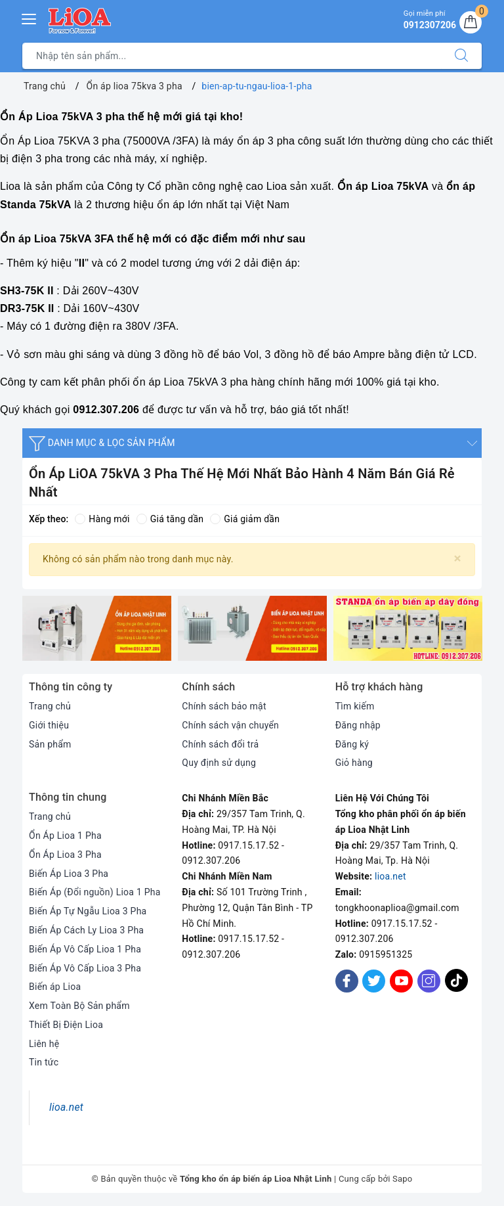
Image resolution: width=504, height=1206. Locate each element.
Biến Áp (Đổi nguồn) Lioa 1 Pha (95, 892)
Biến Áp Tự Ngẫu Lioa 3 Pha (87, 911)
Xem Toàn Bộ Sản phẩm (79, 1005)
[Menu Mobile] (29, 17)
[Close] (457, 558)
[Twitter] (373, 981)
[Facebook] (346, 981)
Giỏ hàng (354, 762)
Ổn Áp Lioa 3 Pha (65, 854)
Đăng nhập (358, 725)
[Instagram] (428, 981)
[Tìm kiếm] (461, 56)
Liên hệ (44, 1043)
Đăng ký (352, 744)
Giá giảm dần (245, 519)
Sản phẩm (50, 744)
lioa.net (390, 876)
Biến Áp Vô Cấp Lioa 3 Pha (85, 968)
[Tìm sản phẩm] (232, 56)
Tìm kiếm (355, 706)
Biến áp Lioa (55, 986)
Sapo (402, 1179)
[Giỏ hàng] (470, 22)
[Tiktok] (456, 989)
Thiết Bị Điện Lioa (66, 1024)
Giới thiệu (49, 725)
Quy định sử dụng (219, 762)
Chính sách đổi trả (220, 744)
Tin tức (43, 1062)
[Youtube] (401, 981)
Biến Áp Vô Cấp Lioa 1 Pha (85, 949)
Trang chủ (50, 706)
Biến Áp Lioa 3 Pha (68, 873)
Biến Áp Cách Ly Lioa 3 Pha (86, 930)
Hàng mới (102, 519)
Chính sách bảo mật (224, 706)
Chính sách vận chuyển (230, 725)
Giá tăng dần (170, 519)
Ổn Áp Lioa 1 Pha (65, 835)
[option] (96, 628)
